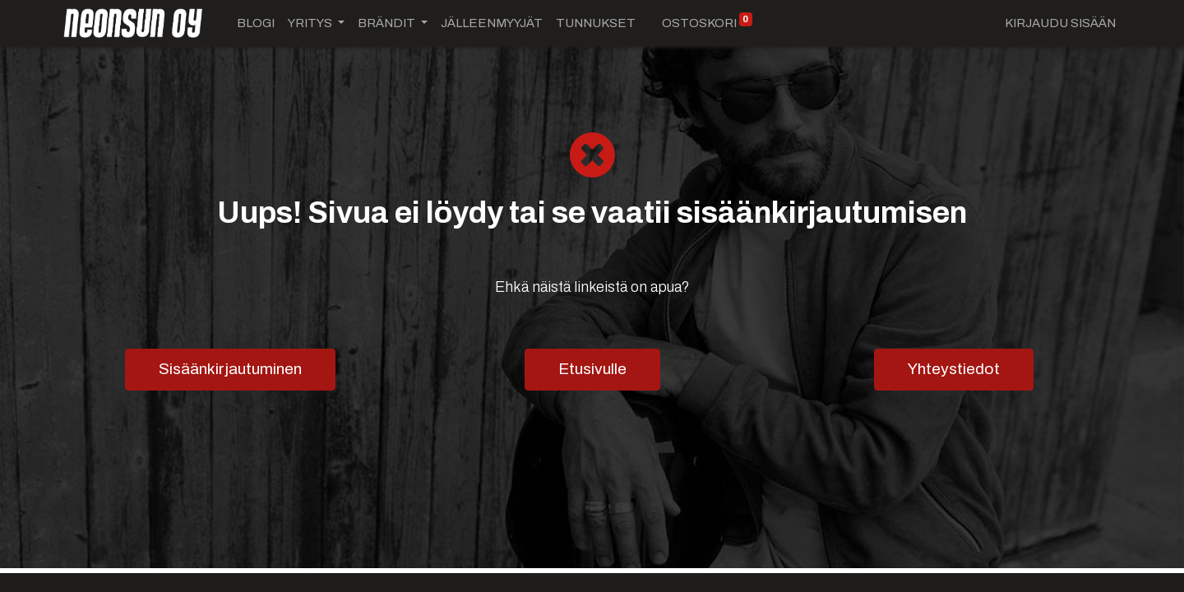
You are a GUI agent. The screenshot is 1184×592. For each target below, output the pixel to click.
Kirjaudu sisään (1060, 23)
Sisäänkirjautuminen (230, 368)
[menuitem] (255, 23)
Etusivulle (592, 368)
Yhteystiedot (954, 368)
